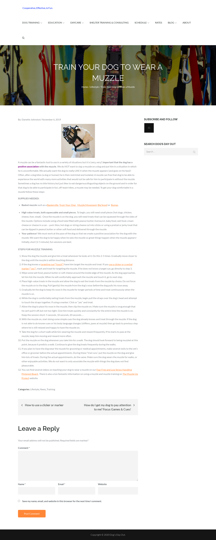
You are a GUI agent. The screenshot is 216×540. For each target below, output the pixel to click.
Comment (24, 447)
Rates (158, 22)
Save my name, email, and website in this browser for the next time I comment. (62, 501)
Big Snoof (102, 205)
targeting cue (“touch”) (52, 264)
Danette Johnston (31, 119)
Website (102, 484)
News (43, 389)
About (187, 22)
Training (51, 389)
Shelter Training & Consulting (109, 22)
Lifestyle (34, 389)
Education (56, 22)
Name (22, 484)
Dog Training (32, 22)
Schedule (142, 22)
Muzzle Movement (87, 205)
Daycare (77, 22)
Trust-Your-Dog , (68, 205)
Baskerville (52, 205)
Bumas (114, 205)
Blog (172, 22)
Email (61, 484)
